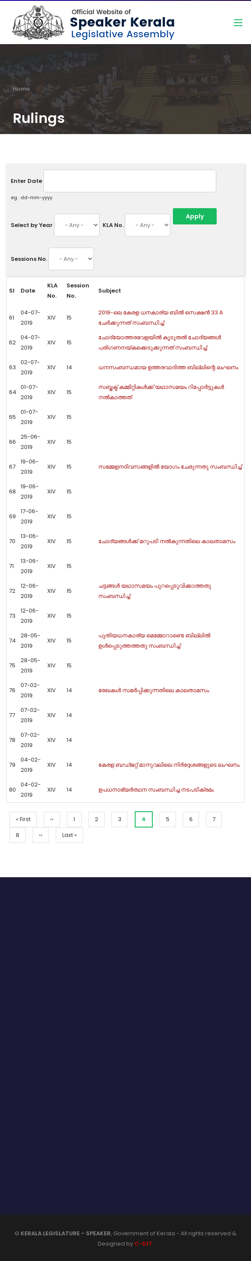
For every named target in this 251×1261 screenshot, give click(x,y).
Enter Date (26, 181)
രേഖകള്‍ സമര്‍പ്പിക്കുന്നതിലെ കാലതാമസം (153, 690)
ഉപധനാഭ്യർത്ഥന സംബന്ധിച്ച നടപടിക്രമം (156, 790)
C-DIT (143, 1244)
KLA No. (113, 225)
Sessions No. (29, 259)
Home (21, 89)
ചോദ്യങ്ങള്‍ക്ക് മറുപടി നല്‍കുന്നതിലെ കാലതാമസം (166, 541)
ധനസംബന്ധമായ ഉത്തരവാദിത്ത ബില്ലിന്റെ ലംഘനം (168, 367)
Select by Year (32, 225)
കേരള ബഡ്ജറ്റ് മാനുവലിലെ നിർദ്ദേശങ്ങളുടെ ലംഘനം (168, 765)
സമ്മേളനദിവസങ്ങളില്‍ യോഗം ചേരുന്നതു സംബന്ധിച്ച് (170, 467)
